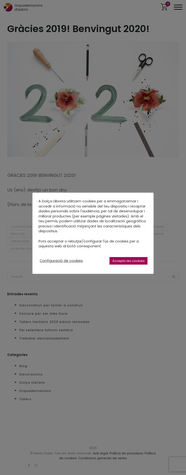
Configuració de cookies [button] (61, 261)
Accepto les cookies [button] (128, 261)
